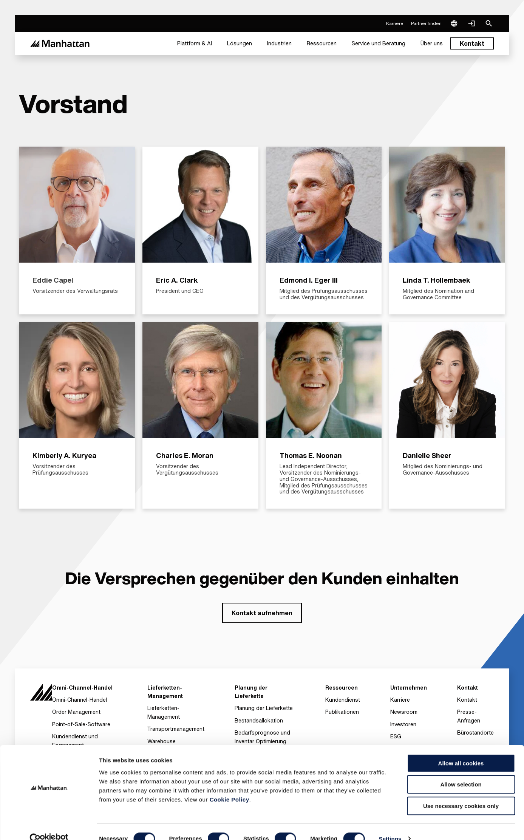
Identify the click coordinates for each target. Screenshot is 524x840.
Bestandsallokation (259, 720)
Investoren (403, 724)
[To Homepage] (41, 694)
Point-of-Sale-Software (81, 724)
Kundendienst (342, 700)
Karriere (400, 700)
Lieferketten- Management (163, 712)
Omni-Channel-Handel (79, 700)
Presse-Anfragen (468, 716)
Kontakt (467, 700)
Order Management (76, 712)
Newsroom (403, 712)
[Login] (471, 23)
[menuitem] (194, 43)
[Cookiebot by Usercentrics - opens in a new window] (49, 825)
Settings (390, 825)
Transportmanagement (175, 729)
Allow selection (460, 771)
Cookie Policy (229, 786)
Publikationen (342, 712)
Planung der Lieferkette (264, 708)
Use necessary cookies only (461, 792)
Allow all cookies (461, 749)
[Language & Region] (454, 23)
